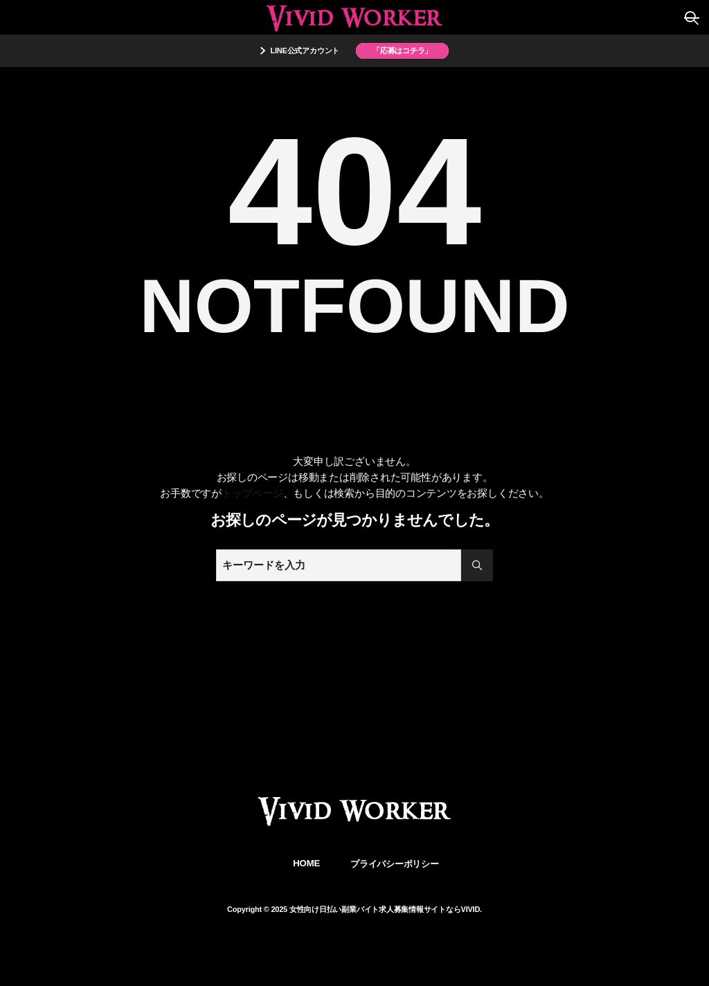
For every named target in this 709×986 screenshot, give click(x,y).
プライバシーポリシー (394, 864)
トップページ (252, 493)
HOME (306, 863)
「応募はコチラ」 (402, 50)
